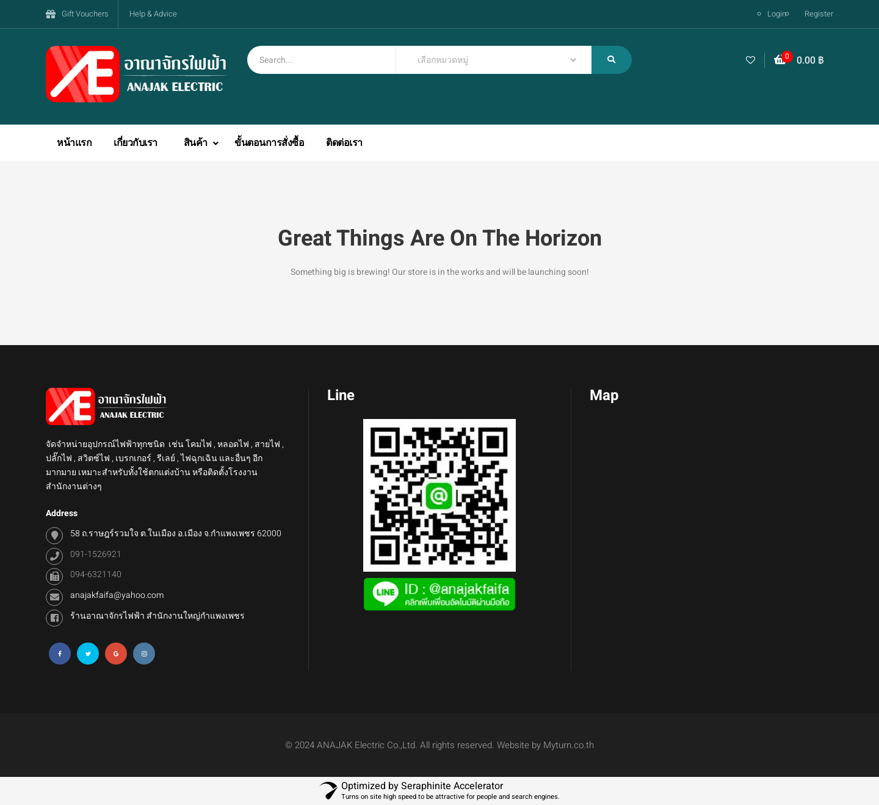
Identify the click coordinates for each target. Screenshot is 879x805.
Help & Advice (153, 14)
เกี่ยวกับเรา (135, 143)
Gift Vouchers (85, 14)
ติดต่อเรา (344, 143)
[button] (799, 60)
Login (776, 14)
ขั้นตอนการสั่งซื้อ (269, 143)
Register (819, 14)
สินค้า (197, 143)
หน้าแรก (74, 143)
